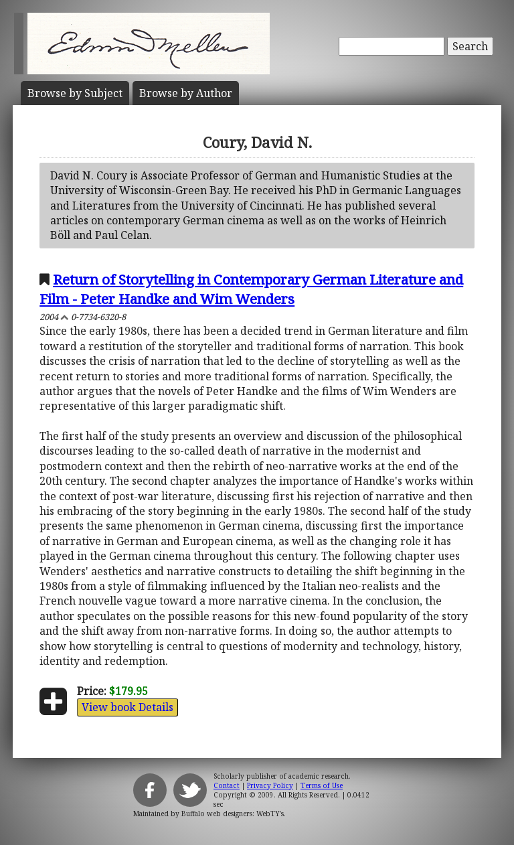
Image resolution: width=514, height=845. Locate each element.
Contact (226, 785)
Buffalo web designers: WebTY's (232, 813)
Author (185, 93)
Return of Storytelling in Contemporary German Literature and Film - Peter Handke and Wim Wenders (251, 289)
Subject (74, 93)
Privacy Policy (270, 785)
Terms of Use (322, 785)
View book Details (127, 707)
